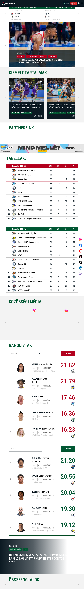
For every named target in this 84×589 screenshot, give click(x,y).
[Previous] (5, 14)
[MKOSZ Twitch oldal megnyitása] (80, 273)
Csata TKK (61, 113)
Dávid (39, 508)
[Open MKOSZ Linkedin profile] (80, 268)
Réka (38, 396)
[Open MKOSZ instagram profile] (80, 239)
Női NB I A (53, 113)
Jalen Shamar (42, 475)
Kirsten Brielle (42, 364)
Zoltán (37, 524)
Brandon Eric (40, 491)
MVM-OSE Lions (26, 113)
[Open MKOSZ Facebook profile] (80, 245)
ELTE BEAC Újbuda (73, 113)
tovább (68, 353)
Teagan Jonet (43, 428)
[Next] (78, 14)
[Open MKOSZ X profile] (80, 262)
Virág (43, 412)
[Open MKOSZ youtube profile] (80, 251)
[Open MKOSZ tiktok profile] (80, 256)
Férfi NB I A (15, 113)
